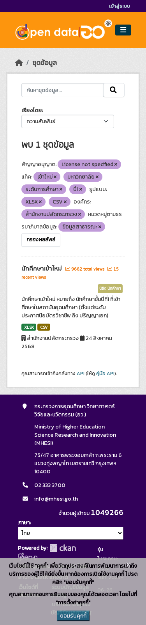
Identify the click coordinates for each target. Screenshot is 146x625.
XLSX (29, 327)
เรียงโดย (31, 110)
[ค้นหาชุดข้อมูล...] (62, 90)
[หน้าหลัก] (19, 63)
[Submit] (114, 90)
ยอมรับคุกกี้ (73, 616)
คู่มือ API (105, 373)
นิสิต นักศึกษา (110, 288)
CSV (43, 327)
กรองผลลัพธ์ (40, 240)
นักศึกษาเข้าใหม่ (42, 269)
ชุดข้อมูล (44, 63)
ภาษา (24, 523)
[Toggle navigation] (123, 30)
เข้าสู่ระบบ (119, 6)
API (80, 373)
